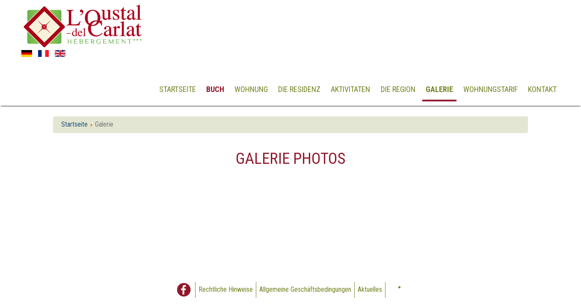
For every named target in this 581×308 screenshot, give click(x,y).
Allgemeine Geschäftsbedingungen (305, 289)
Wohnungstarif (490, 89)
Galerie (439, 89)
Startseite (177, 89)
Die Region (398, 89)
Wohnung (251, 89)
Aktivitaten (350, 89)
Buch (215, 89)
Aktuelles (370, 289)
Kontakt (542, 89)
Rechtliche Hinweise (226, 289)
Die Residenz (299, 89)
